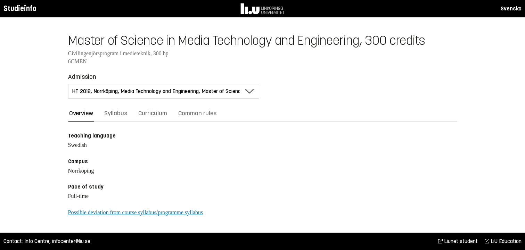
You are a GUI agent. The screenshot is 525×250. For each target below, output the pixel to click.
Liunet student (458, 241)
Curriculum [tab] (152, 113)
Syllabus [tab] (115, 113)
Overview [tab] (81, 113)
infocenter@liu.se (71, 241)
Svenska (511, 8)
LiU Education (503, 241)
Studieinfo (19, 8)
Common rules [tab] (197, 113)
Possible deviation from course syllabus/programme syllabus (135, 212)
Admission (82, 77)
